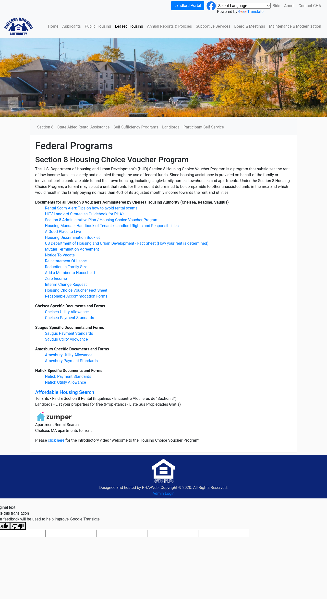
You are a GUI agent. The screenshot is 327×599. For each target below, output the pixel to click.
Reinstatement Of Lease (66, 261)
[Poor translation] (18, 526)
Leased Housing (129, 26)
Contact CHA (310, 5)
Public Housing (98, 26)
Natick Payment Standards (68, 376)
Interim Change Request (66, 284)
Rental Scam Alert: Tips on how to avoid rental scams (91, 208)
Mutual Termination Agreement (72, 249)
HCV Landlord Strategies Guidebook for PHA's (84, 214)
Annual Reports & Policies (169, 26)
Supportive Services (213, 26)
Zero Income (56, 278)
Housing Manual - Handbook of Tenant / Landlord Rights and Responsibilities (112, 225)
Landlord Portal (187, 5)
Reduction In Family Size (66, 267)
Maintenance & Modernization (295, 26)
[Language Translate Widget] (244, 6)
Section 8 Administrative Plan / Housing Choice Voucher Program (102, 220)
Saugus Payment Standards (69, 333)
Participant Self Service (203, 127)
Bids (276, 5)
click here (56, 440)
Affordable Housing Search (64, 392)
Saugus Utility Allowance (66, 339)
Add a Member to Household (70, 272)
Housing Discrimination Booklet (72, 237)
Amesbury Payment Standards (71, 360)
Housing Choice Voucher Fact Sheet (76, 290)
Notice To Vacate (60, 255)
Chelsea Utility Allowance (67, 312)
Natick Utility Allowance (65, 382)
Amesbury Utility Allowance (69, 355)
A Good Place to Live (63, 231)
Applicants (71, 26)
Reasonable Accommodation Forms (76, 296)
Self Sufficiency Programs (136, 127)
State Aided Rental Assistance (83, 127)
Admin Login (164, 493)
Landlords (171, 127)
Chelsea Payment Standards (69, 317)
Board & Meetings (249, 26)
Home (53, 26)
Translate (251, 11)
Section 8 (45, 127)
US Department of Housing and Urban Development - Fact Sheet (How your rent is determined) (126, 243)
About (289, 5)
